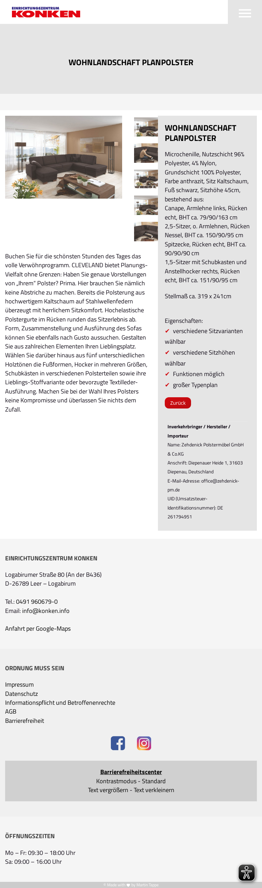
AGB (10, 711)
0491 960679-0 (37, 601)
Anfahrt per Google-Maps (38, 628)
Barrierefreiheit (24, 720)
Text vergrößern (108, 790)
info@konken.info (46, 610)
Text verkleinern (154, 790)
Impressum (19, 684)
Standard (154, 781)
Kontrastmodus (116, 781)
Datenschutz (21, 693)
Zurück (178, 403)
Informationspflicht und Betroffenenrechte (60, 702)
